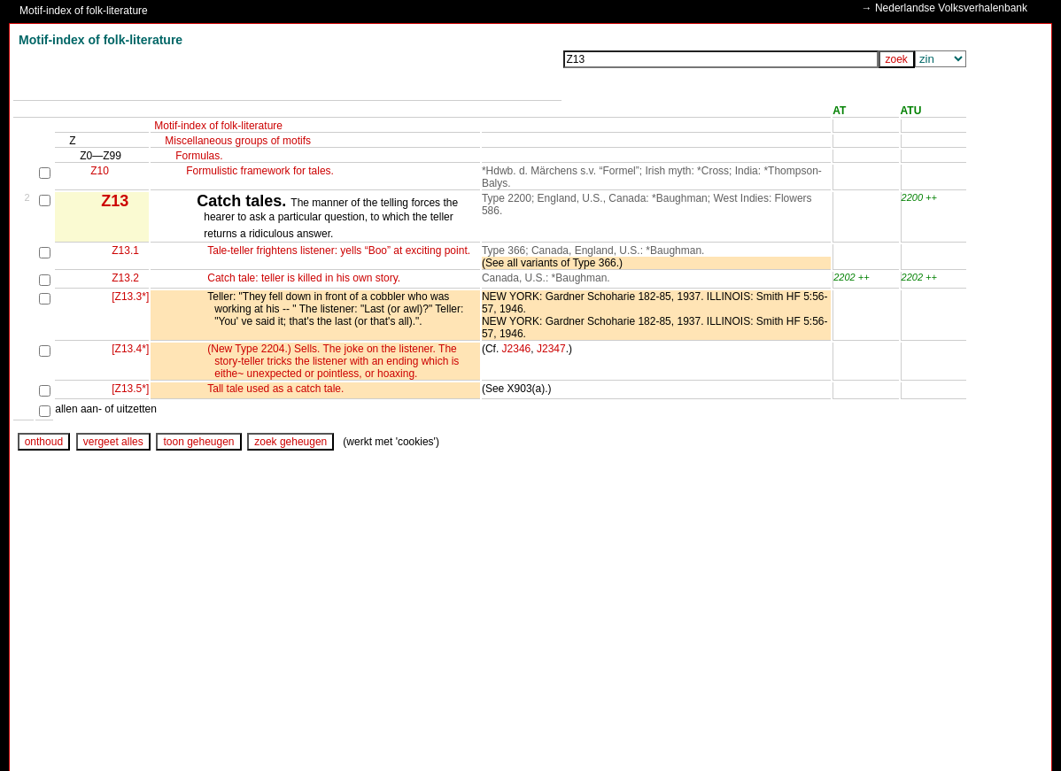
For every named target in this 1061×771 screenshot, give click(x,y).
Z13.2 (125, 278)
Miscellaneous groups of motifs (238, 141)
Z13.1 (125, 250)
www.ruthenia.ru (101, 739)
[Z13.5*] (130, 388)
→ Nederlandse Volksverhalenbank (942, 8)
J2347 (551, 349)
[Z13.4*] (130, 349)
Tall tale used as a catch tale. (275, 388)
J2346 (516, 349)
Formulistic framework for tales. (260, 171)
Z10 (99, 171)
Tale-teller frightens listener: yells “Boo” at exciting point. (338, 250)
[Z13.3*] (130, 296)
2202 (844, 277)
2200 (912, 197)
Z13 (114, 201)
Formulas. (198, 156)
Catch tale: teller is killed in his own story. (303, 278)
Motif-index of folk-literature (83, 10)
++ (931, 197)
